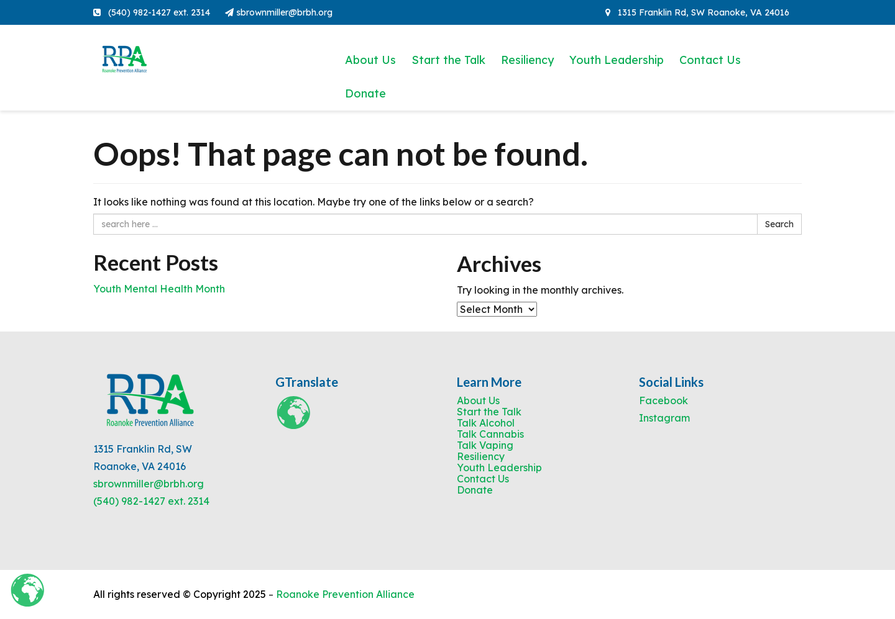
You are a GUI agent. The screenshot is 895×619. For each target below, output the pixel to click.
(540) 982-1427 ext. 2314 (151, 501)
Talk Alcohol (486, 423)
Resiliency (527, 60)
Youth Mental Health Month (159, 288)
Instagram (664, 418)
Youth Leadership (616, 60)
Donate (365, 93)
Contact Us (710, 60)
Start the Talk (448, 60)
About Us (370, 60)
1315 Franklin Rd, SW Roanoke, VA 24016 (697, 12)
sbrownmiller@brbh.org (279, 12)
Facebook (663, 400)
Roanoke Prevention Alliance (345, 594)
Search (779, 224)
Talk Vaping (485, 445)
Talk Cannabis (490, 434)
